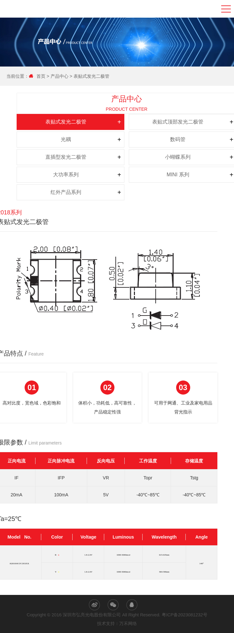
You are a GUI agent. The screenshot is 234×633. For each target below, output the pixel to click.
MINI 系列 (158, 174)
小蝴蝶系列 (158, 157)
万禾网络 (128, 623)
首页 (39, 76)
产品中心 (57, 76)
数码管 (158, 139)
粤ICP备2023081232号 (184, 614)
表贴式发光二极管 (89, 76)
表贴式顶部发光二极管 (157, 121)
